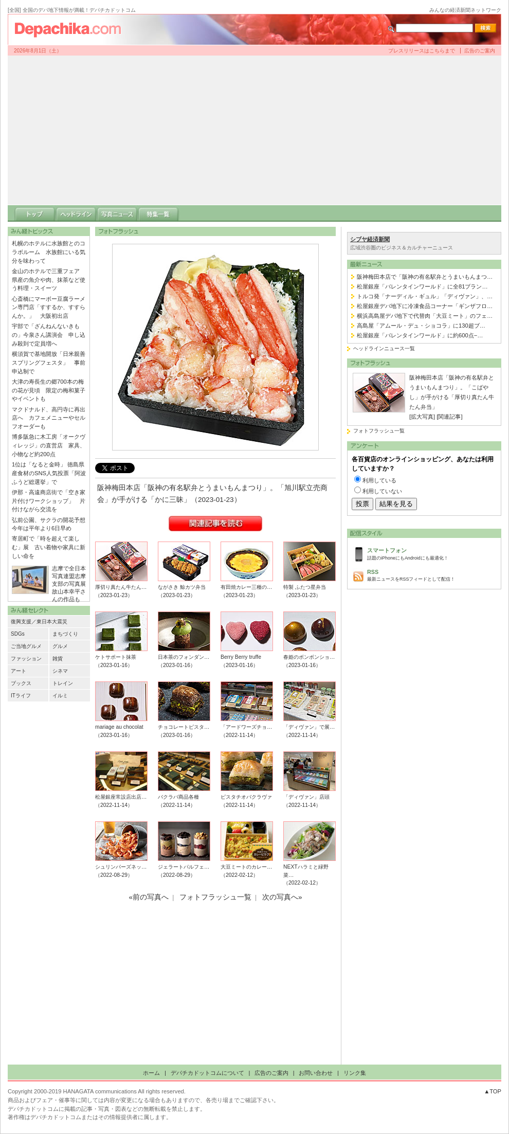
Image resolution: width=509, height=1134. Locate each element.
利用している (379, 480)
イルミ (60, 695)
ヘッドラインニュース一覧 (384, 348)
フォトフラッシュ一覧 (379, 431)
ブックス (21, 683)
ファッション (26, 658)
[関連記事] (449, 416)
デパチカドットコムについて (207, 1073)
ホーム (151, 1073)
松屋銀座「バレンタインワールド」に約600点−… (420, 335)
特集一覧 (158, 213)
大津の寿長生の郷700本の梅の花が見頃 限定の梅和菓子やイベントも (48, 390)
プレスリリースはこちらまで (421, 50)
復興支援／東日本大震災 (39, 621)
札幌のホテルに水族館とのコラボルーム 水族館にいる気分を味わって (48, 252)
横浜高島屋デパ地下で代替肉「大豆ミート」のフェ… (425, 316)
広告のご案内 (479, 50)
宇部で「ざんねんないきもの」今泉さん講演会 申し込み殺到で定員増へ (48, 335)
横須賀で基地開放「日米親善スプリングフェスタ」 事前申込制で (48, 362)
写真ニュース (117, 213)
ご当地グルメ (26, 646)
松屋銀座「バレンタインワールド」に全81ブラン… (422, 286)
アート (18, 671)
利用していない (382, 491)
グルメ (60, 646)
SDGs (18, 634)
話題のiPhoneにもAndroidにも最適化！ (431, 553)
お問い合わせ (316, 1073)
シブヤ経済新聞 (370, 239)
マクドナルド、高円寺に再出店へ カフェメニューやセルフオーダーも (48, 418)
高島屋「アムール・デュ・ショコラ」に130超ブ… (421, 325)
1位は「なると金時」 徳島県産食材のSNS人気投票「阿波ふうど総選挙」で (49, 473)
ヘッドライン (76, 213)
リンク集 (354, 1073)
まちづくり (65, 634)
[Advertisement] (254, 130)
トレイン (62, 683)
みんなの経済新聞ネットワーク (465, 10)
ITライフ (21, 695)
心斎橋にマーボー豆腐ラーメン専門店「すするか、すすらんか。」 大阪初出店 (48, 307)
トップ (35, 213)
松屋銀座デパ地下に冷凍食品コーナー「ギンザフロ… (425, 306)
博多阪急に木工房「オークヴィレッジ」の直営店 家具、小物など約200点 (48, 445)
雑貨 (57, 658)
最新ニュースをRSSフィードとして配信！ (431, 575)
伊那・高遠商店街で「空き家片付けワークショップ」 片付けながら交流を (48, 501)
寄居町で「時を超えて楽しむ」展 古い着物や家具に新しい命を (48, 547)
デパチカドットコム (72, 29)
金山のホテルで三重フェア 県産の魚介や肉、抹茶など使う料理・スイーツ (48, 280)
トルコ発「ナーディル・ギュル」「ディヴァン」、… (425, 296)
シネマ (60, 671)
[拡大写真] (422, 416)
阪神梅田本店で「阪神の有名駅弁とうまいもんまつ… (425, 277)
